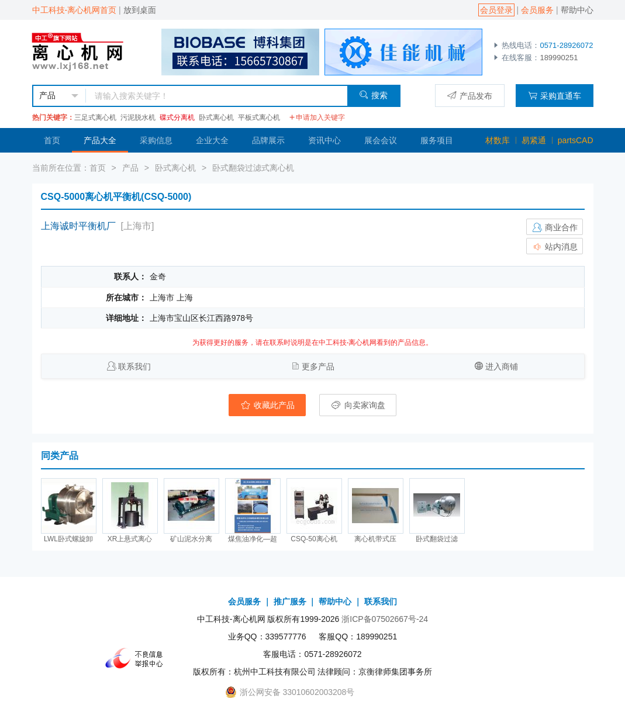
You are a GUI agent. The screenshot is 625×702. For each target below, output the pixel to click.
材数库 (497, 140)
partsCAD (575, 140)
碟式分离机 (177, 117)
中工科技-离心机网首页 (74, 10)
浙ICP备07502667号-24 (384, 619)
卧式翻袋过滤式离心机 (253, 167)
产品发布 (469, 96)
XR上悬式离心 (130, 539)
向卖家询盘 (357, 405)
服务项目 (436, 140)
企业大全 (212, 140)
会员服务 (537, 10)
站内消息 (554, 246)
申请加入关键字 (317, 117)
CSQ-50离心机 (314, 539)
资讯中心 (324, 140)
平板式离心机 (259, 117)
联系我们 (134, 366)
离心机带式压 (375, 539)
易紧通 (534, 140)
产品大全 (100, 140)
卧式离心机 (216, 117)
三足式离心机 (95, 117)
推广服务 (290, 601)
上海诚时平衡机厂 (78, 226)
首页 (52, 140)
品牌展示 (268, 140)
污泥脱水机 (138, 117)
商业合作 (554, 227)
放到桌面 (139, 10)
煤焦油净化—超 (252, 539)
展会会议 (380, 140)
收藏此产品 (267, 405)
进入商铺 (501, 366)
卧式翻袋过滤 (437, 539)
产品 (130, 167)
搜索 (373, 95)
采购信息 (156, 140)
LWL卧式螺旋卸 (68, 539)
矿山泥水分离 (191, 539)
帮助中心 (577, 10)
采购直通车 (554, 96)
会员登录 (496, 10)
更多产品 (318, 366)
